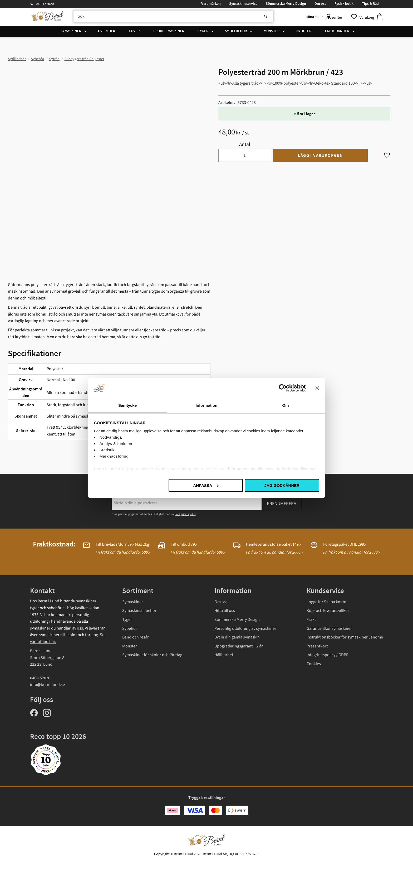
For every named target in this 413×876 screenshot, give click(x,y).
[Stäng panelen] (317, 388)
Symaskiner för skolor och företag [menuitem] (152, 655)
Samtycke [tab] (127, 405)
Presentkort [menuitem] (317, 646)
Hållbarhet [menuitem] (223, 655)
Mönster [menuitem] (271, 33)
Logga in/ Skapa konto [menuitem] (326, 602)
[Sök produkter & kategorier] (168, 18)
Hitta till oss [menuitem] (224, 610)
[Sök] (248, 18)
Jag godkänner (281, 485)
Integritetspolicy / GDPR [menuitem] (327, 655)
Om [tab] (285, 405)
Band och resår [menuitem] (135, 637)
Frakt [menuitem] (311, 619)
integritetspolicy (185, 514)
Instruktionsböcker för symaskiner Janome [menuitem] (345, 637)
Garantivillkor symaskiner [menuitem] (329, 628)
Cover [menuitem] (134, 33)
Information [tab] (207, 405)
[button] (339, 18)
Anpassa (205, 485)
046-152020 (45, 4)
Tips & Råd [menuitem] (370, 3)
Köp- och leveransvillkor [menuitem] (328, 610)
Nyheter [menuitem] (303, 33)
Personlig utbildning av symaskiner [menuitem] (245, 628)
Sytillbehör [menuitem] (236, 33)
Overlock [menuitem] (106, 33)
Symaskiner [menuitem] (71, 33)
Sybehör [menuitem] (129, 628)
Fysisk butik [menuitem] (344, 3)
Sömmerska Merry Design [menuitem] (286, 3)
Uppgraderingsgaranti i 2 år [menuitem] (238, 646)
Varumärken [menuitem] (211, 3)
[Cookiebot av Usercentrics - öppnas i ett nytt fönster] (283, 388)
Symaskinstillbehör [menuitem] (139, 610)
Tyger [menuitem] (203, 33)
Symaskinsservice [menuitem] (243, 3)
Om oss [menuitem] (320, 3)
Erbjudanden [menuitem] (337, 33)
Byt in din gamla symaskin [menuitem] (237, 637)
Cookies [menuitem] (314, 664)
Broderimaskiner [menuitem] (168, 33)
